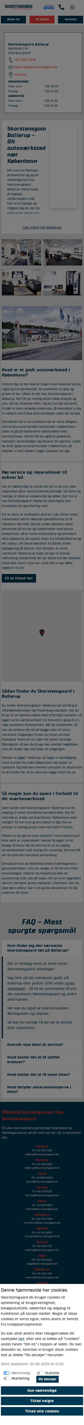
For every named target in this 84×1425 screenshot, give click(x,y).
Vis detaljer (47, 1379)
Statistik (52, 1373)
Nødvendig (20, 1373)
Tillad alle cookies (42, 1411)
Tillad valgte (42, 1401)
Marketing (20, 1378)
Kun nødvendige (42, 1390)
